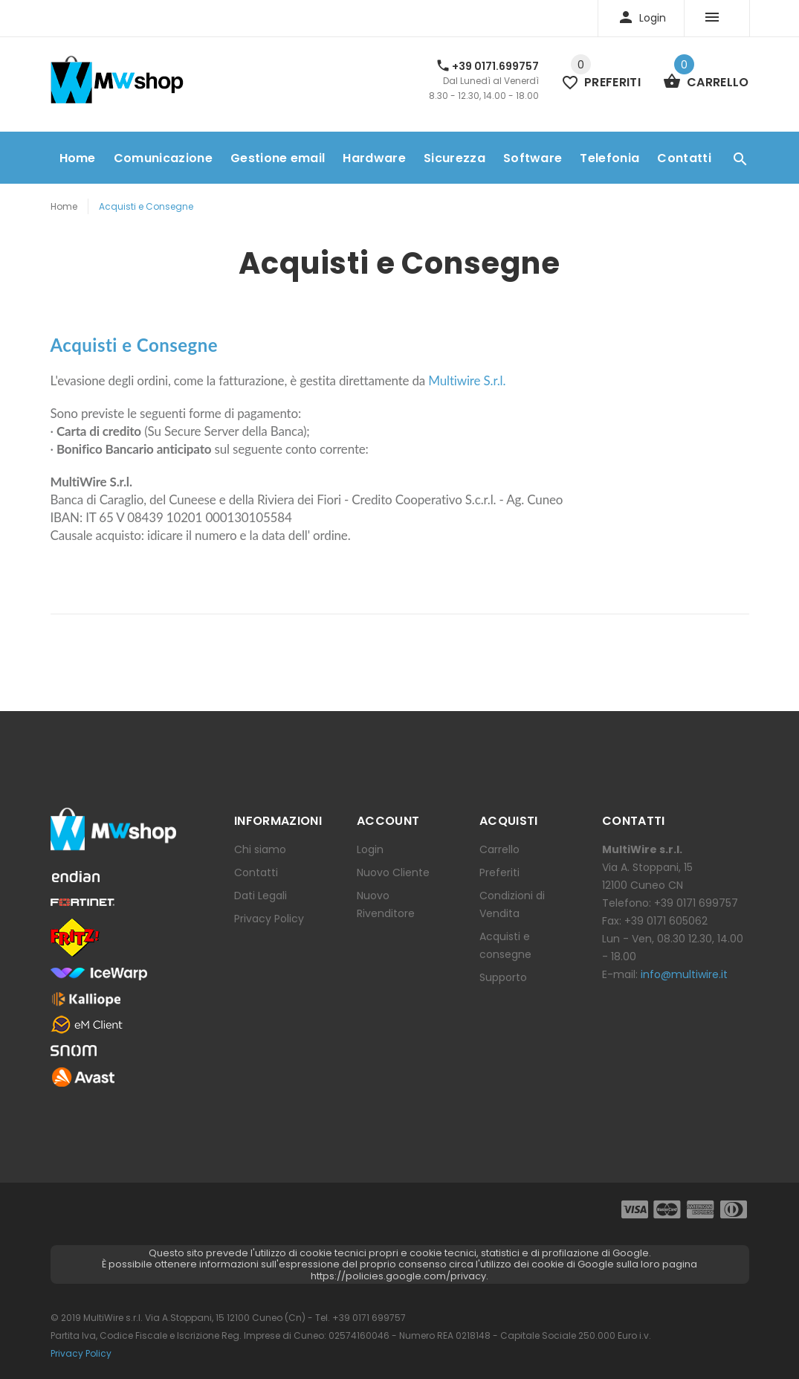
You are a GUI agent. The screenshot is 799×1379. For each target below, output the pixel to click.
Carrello (499, 849)
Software (533, 158)
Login (370, 849)
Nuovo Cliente (393, 872)
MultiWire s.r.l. (113, 1317)
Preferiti (499, 872)
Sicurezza (454, 158)
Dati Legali (260, 895)
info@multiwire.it (684, 974)
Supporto (503, 977)
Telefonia (609, 158)
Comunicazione (163, 158)
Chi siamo (260, 849)
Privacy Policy (269, 918)
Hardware (374, 158)
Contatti (684, 158)
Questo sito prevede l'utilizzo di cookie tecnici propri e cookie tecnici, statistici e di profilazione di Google (399, 1253)
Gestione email (277, 158)
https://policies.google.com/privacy (398, 1276)
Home (77, 158)
